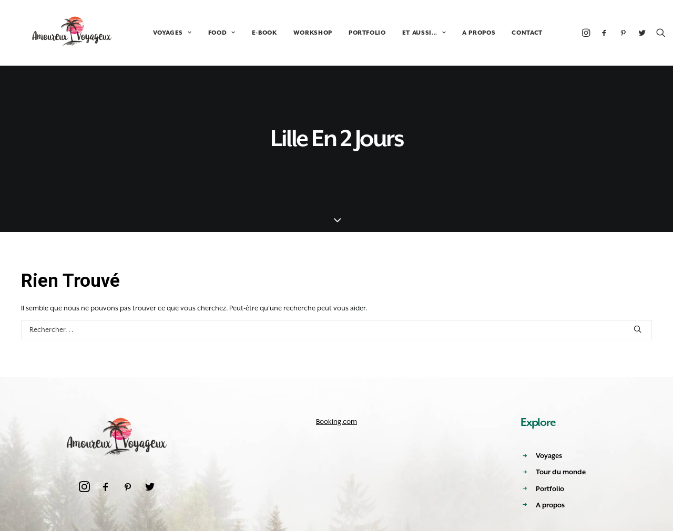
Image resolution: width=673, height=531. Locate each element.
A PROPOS (455, 32)
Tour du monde (561, 472)
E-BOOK (241, 32)
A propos (550, 505)
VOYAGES (149, 32)
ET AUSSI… (401, 32)
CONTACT (503, 32)
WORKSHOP (289, 32)
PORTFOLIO (344, 32)
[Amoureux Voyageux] (61, 32)
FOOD (198, 32)
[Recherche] (637, 32)
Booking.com (336, 421)
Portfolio (550, 489)
